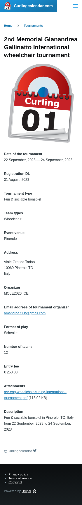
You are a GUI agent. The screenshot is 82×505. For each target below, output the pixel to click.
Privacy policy (18, 474)
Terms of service (20, 478)
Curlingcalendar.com (33, 6)
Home (8, 25)
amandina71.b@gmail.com (25, 313)
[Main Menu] (75, 6)
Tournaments (33, 25)
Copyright (15, 482)
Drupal (26, 491)
